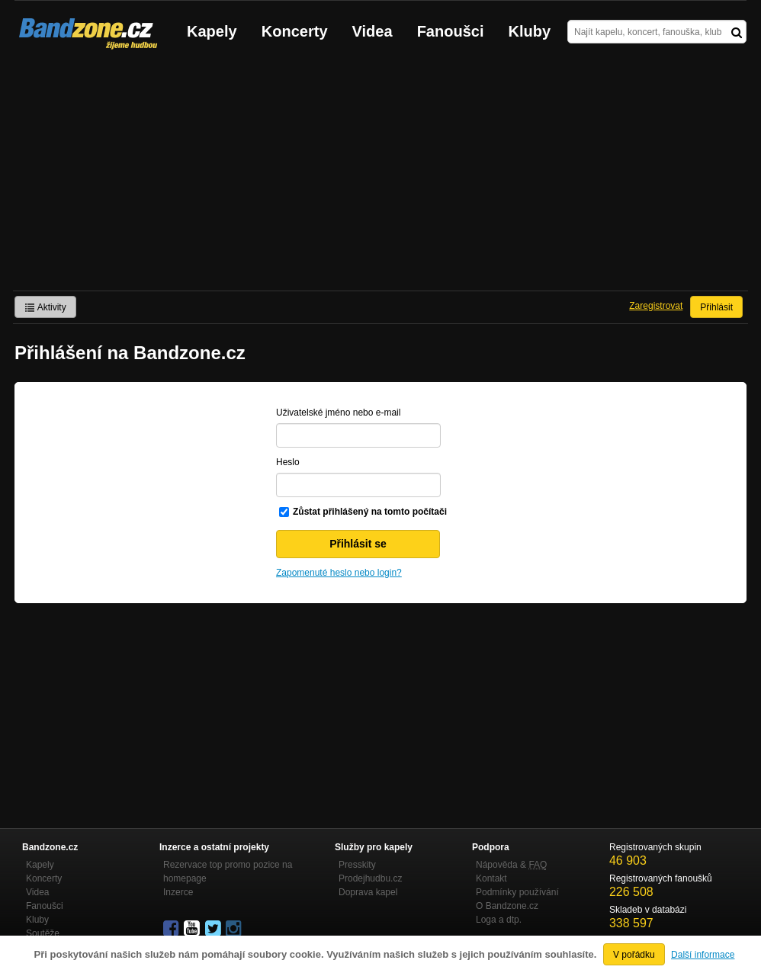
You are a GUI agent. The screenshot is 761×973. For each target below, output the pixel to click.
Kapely (212, 31)
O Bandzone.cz (507, 906)
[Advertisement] (380, 176)
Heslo (288, 462)
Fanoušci (450, 31)
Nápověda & (511, 864)
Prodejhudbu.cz (370, 878)
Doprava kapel (368, 892)
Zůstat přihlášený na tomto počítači (370, 511)
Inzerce (178, 892)
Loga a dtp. (499, 919)
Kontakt (491, 878)
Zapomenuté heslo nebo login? (339, 572)
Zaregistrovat (655, 305)
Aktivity (45, 307)
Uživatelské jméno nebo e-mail (338, 412)
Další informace (702, 954)
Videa (372, 31)
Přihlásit (716, 307)
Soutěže (42, 933)
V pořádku (634, 954)
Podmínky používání (517, 892)
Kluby (530, 31)
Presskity (357, 864)
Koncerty (295, 31)
